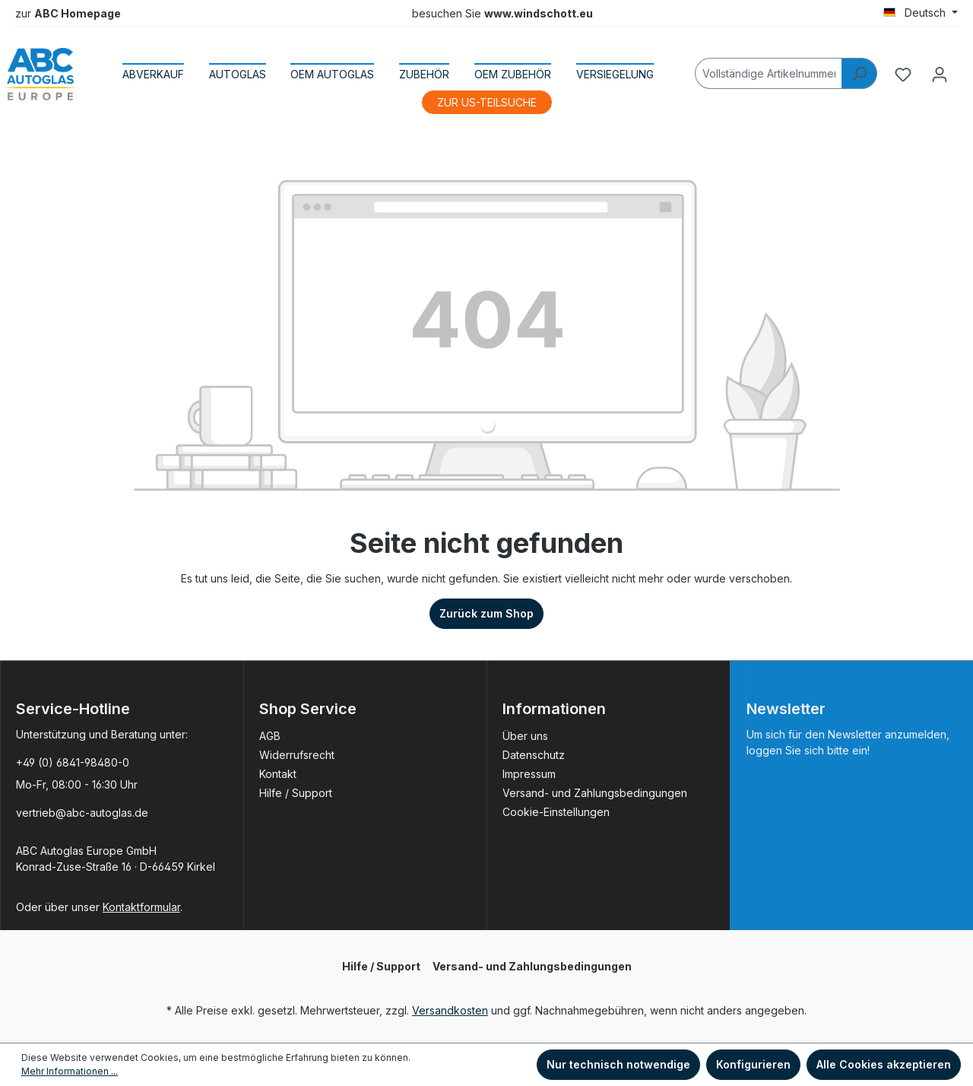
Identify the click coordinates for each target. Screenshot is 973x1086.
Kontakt (277, 773)
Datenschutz (533, 754)
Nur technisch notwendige (618, 1064)
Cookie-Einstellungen (556, 811)
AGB (269, 735)
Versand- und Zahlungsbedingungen (594, 792)
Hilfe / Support (295, 792)
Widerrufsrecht (296, 754)
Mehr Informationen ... (69, 1071)
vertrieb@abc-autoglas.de (82, 812)
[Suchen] (859, 73)
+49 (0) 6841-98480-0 (72, 762)
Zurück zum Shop (486, 613)
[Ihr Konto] (939, 74)
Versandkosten (450, 1010)
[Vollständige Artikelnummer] (768, 73)
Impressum (529, 773)
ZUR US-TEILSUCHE (487, 102)
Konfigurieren (753, 1064)
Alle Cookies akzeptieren (883, 1064)
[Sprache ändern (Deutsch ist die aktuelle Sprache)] (920, 13)
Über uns (525, 735)
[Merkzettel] (903, 74)
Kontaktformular (141, 906)
